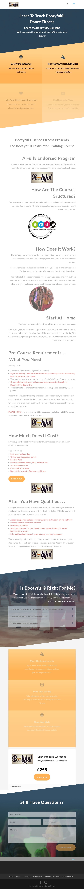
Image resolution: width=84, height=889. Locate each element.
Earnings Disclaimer (52, 876)
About (18, 876)
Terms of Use (37, 876)
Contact (27, 876)
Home (11, 876)
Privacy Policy (67, 876)
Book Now (16, 479)
